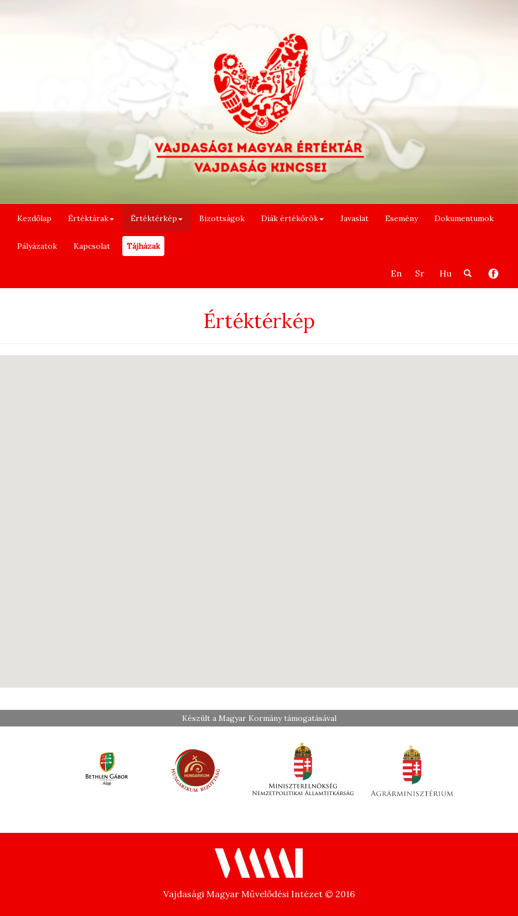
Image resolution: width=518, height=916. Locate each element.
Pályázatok (37, 246)
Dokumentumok (464, 218)
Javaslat (354, 218)
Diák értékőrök (292, 218)
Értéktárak (91, 218)
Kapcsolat (92, 246)
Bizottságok (222, 218)
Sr (419, 273)
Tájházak (143, 246)
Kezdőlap (34, 218)
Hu (445, 273)
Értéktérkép (157, 218)
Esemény (401, 218)
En (396, 273)
